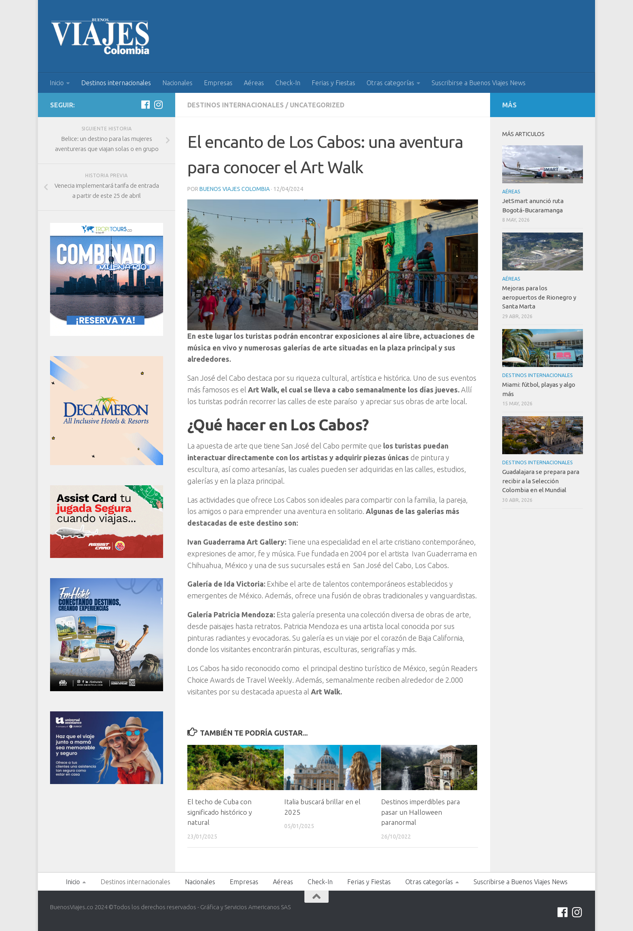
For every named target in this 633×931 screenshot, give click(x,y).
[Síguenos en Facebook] (145, 104)
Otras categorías (390, 82)
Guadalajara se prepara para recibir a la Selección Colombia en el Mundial (540, 480)
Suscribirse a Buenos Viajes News (479, 82)
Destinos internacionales (116, 82)
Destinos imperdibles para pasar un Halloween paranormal (420, 812)
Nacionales (177, 82)
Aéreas (254, 82)
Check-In (287, 82)
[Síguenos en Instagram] (158, 104)
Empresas (218, 82)
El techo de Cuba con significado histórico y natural (219, 812)
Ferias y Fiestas (333, 82)
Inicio (57, 82)
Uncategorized (317, 105)
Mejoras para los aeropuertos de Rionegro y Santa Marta (539, 297)
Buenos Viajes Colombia (234, 189)
